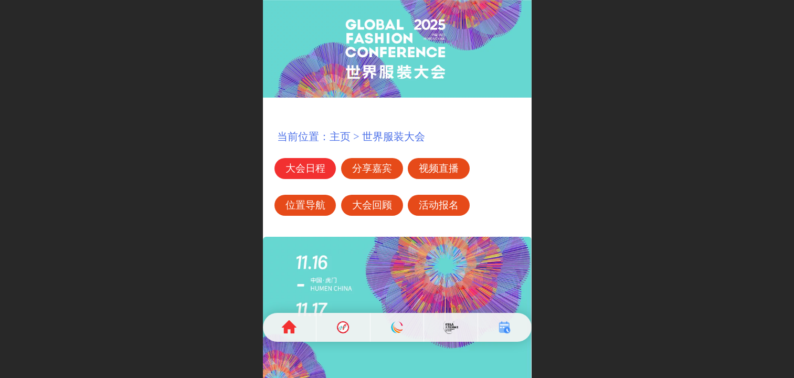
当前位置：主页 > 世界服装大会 (345, 136)
